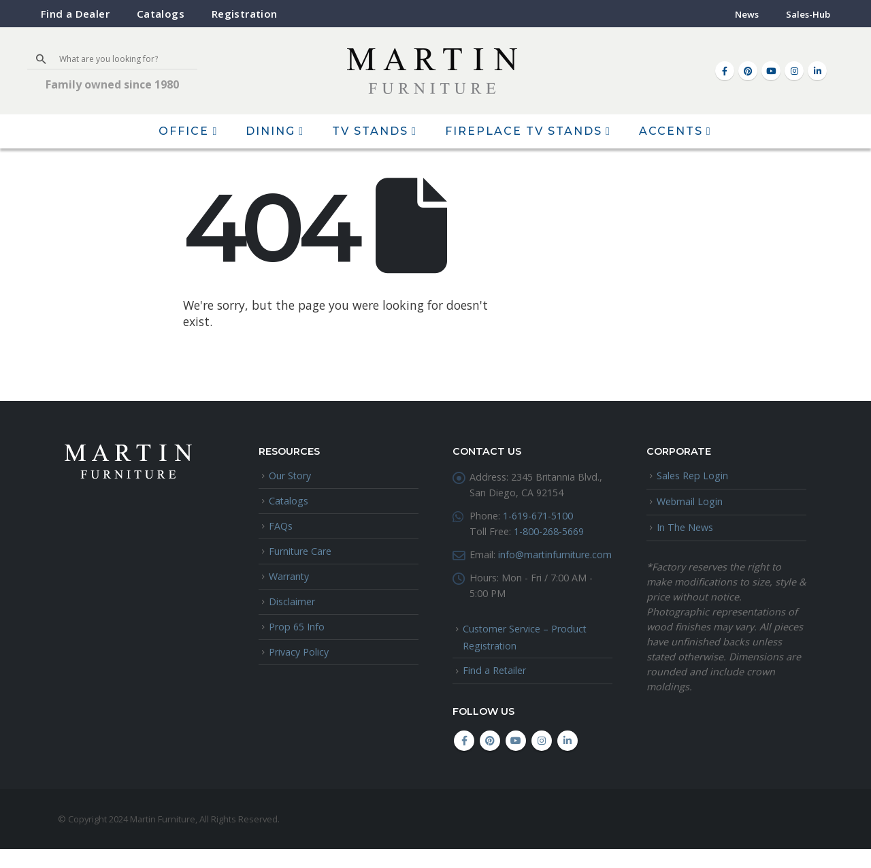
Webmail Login (690, 501)
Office (184, 131)
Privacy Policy (299, 652)
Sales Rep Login (692, 475)
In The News (685, 527)
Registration (245, 13)
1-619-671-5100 (538, 516)
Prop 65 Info (297, 627)
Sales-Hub (808, 14)
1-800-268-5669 (549, 532)
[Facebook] (724, 70)
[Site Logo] (432, 71)
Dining (270, 131)
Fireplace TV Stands (523, 131)
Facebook (464, 760)
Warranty (289, 576)
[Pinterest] (747, 70)
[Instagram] (794, 70)
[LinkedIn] (817, 70)
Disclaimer (292, 601)
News (747, 14)
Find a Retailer (495, 689)
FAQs (281, 525)
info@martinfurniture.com (527, 572)
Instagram (541, 760)
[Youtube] (770, 70)
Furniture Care (300, 551)
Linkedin (567, 760)
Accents (671, 131)
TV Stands (370, 131)
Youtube (516, 760)
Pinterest (490, 760)
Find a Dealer (75, 13)
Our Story (290, 475)
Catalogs (160, 13)
